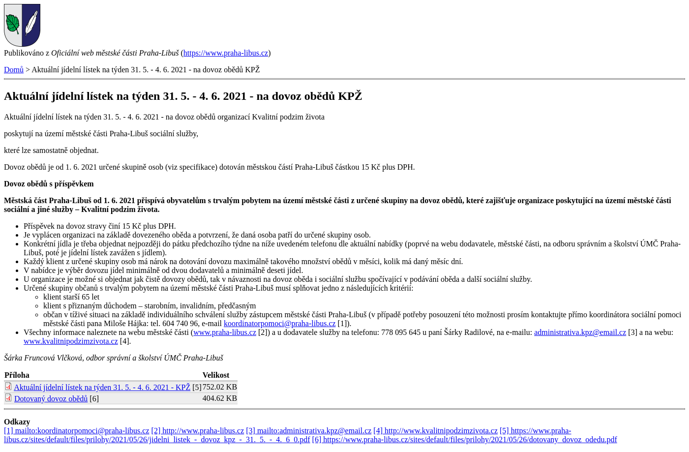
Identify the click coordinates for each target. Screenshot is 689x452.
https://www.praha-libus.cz (225, 53)
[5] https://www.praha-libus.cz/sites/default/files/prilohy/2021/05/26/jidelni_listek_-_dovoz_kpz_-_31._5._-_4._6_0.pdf (287, 435)
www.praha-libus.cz (224, 332)
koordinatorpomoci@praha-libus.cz (280, 323)
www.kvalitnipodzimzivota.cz (71, 341)
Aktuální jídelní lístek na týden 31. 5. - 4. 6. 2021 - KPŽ (102, 387)
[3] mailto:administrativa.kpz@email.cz (308, 430)
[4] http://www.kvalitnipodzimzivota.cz (435, 430)
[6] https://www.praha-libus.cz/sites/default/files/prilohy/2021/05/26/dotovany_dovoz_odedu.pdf (464, 439)
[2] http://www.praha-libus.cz (197, 430)
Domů (14, 69)
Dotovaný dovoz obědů (51, 398)
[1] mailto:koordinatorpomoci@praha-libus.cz (77, 430)
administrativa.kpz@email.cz (580, 332)
